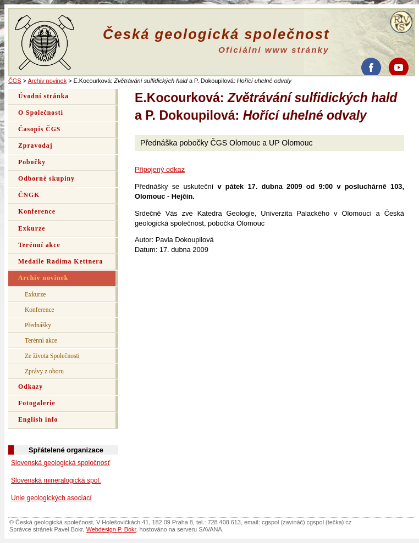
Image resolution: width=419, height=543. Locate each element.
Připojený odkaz (160, 169)
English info (38, 419)
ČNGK (29, 195)
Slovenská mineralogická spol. (56, 480)
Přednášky (38, 325)
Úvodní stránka (43, 96)
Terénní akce (39, 245)
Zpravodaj (35, 145)
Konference (37, 211)
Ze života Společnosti (52, 355)
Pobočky (32, 162)
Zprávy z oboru (44, 371)
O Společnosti (40, 112)
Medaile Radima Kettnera (60, 261)
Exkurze (31, 228)
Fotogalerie (37, 403)
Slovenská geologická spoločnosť (60, 463)
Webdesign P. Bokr (111, 529)
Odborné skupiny (46, 178)
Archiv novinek (47, 80)
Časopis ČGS (39, 129)
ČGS (14, 80)
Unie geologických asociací (51, 498)
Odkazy (30, 386)
